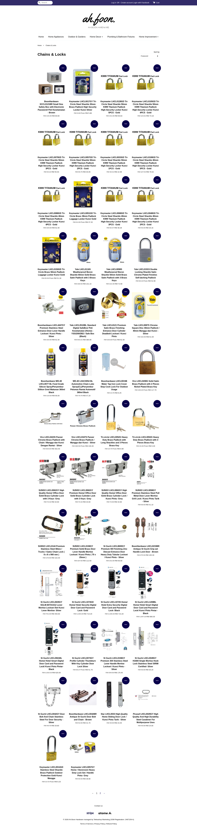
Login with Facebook (141, 3)
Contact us (98, 806)
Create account (127, 3)
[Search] (45, 3)
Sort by (156, 52)
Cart (157, 3)
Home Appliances (56, 37)
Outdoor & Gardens (77, 37)
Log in (113, 3)
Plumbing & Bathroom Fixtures (121, 37)
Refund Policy (111, 824)
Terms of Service (86, 824)
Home (41, 37)
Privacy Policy (99, 824)
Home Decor (96, 37)
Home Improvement (149, 37)
